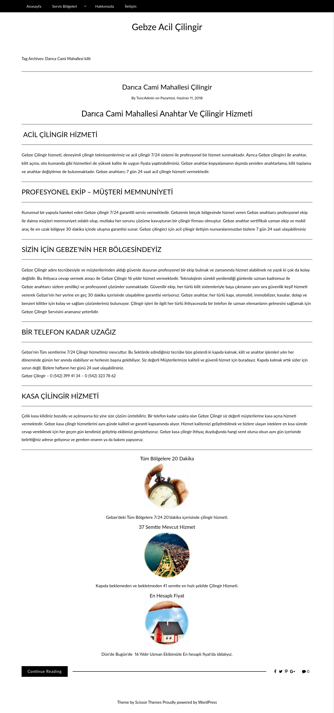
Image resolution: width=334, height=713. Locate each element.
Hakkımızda (104, 6)
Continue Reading (45, 671)
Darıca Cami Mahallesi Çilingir (167, 87)
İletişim (130, 6)
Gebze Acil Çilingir (167, 26)
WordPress (207, 702)
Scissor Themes (148, 702)
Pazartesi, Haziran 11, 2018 (182, 98)
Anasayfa (33, 6)
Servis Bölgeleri (64, 6)
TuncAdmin (145, 98)
